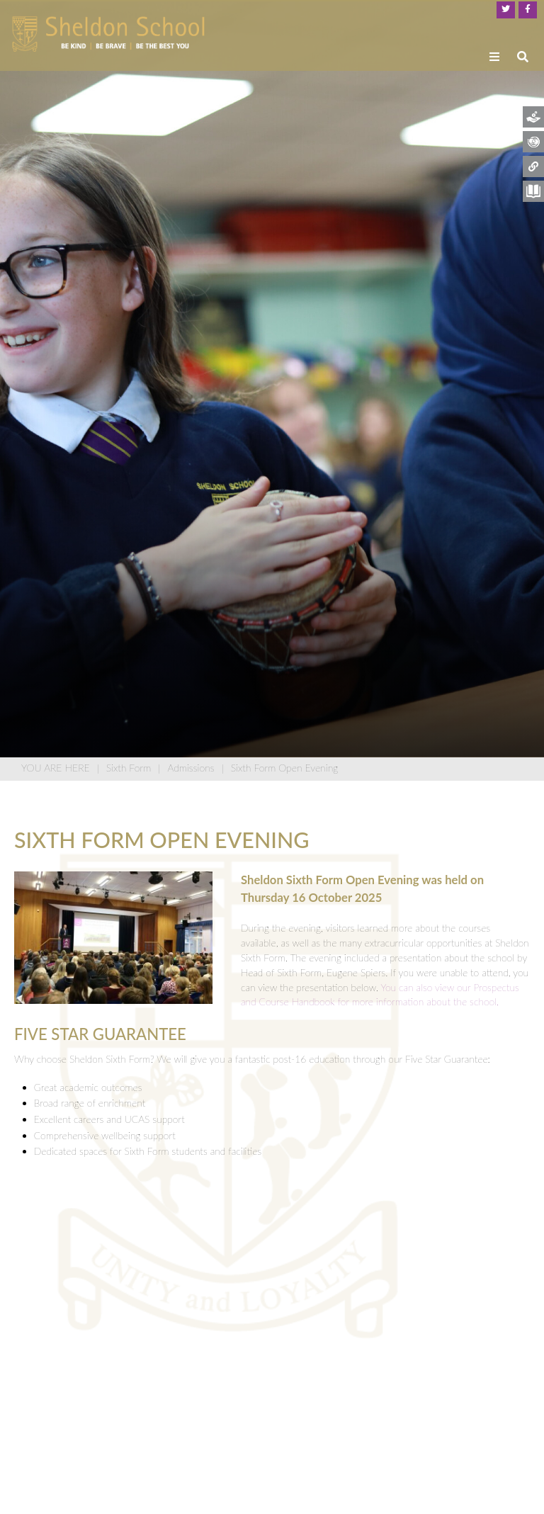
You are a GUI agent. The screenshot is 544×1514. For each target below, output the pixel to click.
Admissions (190, 768)
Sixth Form (129, 768)
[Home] (108, 34)
